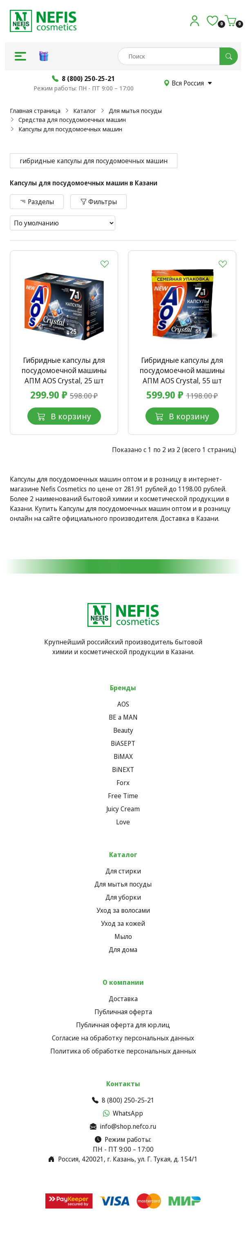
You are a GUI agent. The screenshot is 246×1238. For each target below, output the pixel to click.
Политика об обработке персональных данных (123, 1051)
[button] (20, 56)
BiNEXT (123, 769)
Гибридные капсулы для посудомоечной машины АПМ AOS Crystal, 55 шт (182, 370)
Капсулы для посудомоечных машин (70, 129)
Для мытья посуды (135, 110)
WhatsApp (123, 1113)
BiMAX (123, 756)
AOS (123, 704)
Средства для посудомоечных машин (72, 119)
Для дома (123, 949)
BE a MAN (123, 717)
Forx (123, 782)
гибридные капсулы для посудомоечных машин (94, 160)
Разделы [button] (37, 201)
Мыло (123, 936)
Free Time (123, 795)
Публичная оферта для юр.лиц (123, 1024)
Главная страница (35, 110)
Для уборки (123, 897)
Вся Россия (187, 83)
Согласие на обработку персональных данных (123, 1037)
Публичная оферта (123, 1011)
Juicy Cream (123, 808)
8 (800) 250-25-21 (123, 1100)
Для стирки (123, 871)
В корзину (64, 416)
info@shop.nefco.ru (123, 1126)
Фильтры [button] (98, 201)
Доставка (123, 998)
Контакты (123, 1083)
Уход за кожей (123, 923)
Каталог (84, 110)
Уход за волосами (123, 910)
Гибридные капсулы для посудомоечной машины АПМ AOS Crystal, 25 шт (64, 370)
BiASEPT (123, 743)
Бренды (123, 687)
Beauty (123, 730)
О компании (123, 982)
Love (123, 821)
